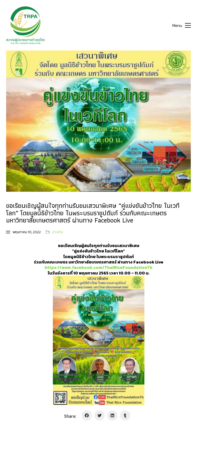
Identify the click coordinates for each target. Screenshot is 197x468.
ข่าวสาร (57, 232)
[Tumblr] (125, 415)
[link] (98, 267)
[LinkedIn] (112, 415)
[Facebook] (87, 415)
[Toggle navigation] (181, 25)
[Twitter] (99, 415)
